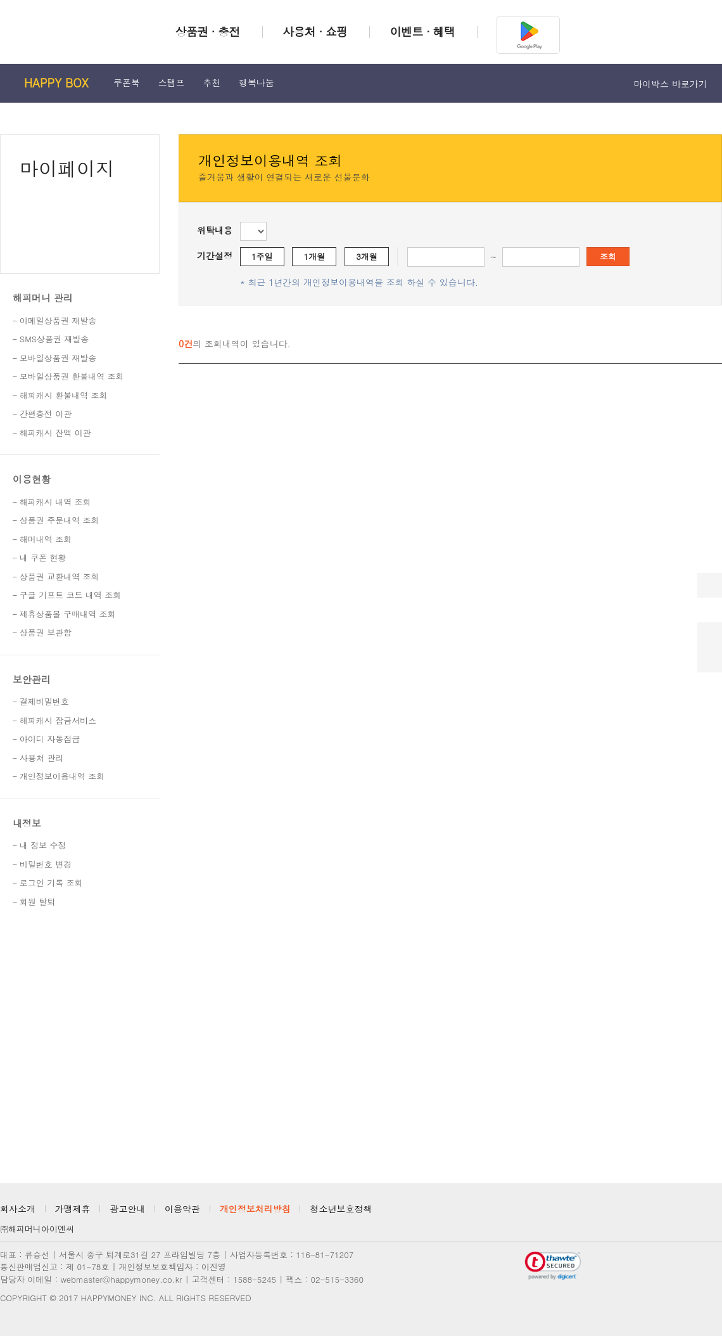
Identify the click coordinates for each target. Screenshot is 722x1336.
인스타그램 (669, 1212)
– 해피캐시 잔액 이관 (52, 433)
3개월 (366, 256)
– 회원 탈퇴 (34, 902)
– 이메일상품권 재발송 (54, 320)
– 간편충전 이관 (42, 414)
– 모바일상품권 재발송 (54, 358)
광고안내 (127, 1208)
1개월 (315, 256)
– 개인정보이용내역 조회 (58, 776)
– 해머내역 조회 (42, 539)
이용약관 (182, 1208)
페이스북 (690, 1212)
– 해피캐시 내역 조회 (52, 502)
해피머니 (54, 31)
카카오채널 (647, 1212)
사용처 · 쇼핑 (314, 31)
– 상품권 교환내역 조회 (56, 576)
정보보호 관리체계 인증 (475, 1266)
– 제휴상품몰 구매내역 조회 (64, 614)
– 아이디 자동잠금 (46, 739)
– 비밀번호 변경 (42, 864)
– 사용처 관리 (38, 758)
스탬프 (171, 82)
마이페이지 (67, 168)
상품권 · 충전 (207, 31)
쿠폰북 (126, 82)
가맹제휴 (73, 1208)
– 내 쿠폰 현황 (39, 557)
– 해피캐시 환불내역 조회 (60, 395)
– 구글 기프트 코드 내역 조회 (67, 595)
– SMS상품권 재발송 (51, 339)
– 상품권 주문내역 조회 (56, 520)
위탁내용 (214, 230)
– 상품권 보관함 (42, 632)
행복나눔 (256, 82)
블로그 (713, 1212)
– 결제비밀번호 (41, 701)
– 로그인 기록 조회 (48, 883)
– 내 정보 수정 (39, 845)
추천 (211, 82)
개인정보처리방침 (255, 1208)
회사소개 (17, 1208)
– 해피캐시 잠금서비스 (54, 720)
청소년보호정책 (341, 1208)
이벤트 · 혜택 (422, 31)
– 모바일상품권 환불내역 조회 (68, 376)
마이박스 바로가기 (673, 83)
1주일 (262, 256)
